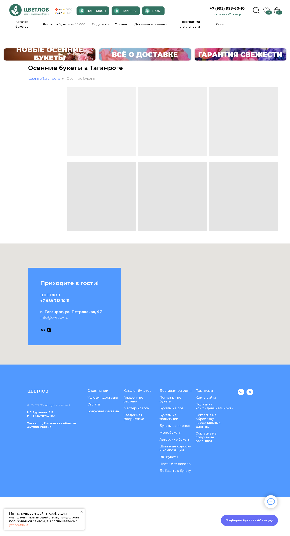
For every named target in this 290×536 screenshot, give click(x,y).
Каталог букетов (137, 430)
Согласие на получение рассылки (206, 476)
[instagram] (49, 369)
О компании (97, 430)
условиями (18, 525)
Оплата (93, 443)
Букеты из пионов (175, 465)
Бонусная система (103, 450)
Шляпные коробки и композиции (176, 487)
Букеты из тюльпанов (169, 456)
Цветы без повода (175, 503)
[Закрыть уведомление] (82, 512)
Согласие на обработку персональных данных (208, 460)
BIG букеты (169, 496)
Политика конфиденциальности (215, 445)
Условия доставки (102, 437)
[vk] (43, 369)
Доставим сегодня (176, 430)
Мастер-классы (136, 447)
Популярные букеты (170, 438)
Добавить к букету (175, 510)
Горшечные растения (133, 438)
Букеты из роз (172, 447)
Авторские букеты (175, 479)
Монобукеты (170, 472)
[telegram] (249, 433)
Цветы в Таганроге (44, 118)
